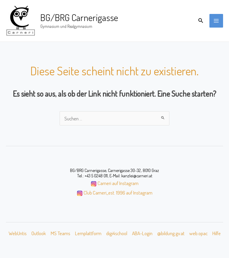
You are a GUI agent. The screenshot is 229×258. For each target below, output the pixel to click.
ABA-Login (142, 233)
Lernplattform (88, 233)
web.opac (198, 233)
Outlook (38, 233)
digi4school (116, 233)
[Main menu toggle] (216, 21)
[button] (200, 20)
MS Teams (60, 233)
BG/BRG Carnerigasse (79, 17)
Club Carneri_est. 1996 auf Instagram (118, 192)
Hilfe (216, 233)
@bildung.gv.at (171, 233)
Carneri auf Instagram (118, 183)
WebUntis (18, 233)
